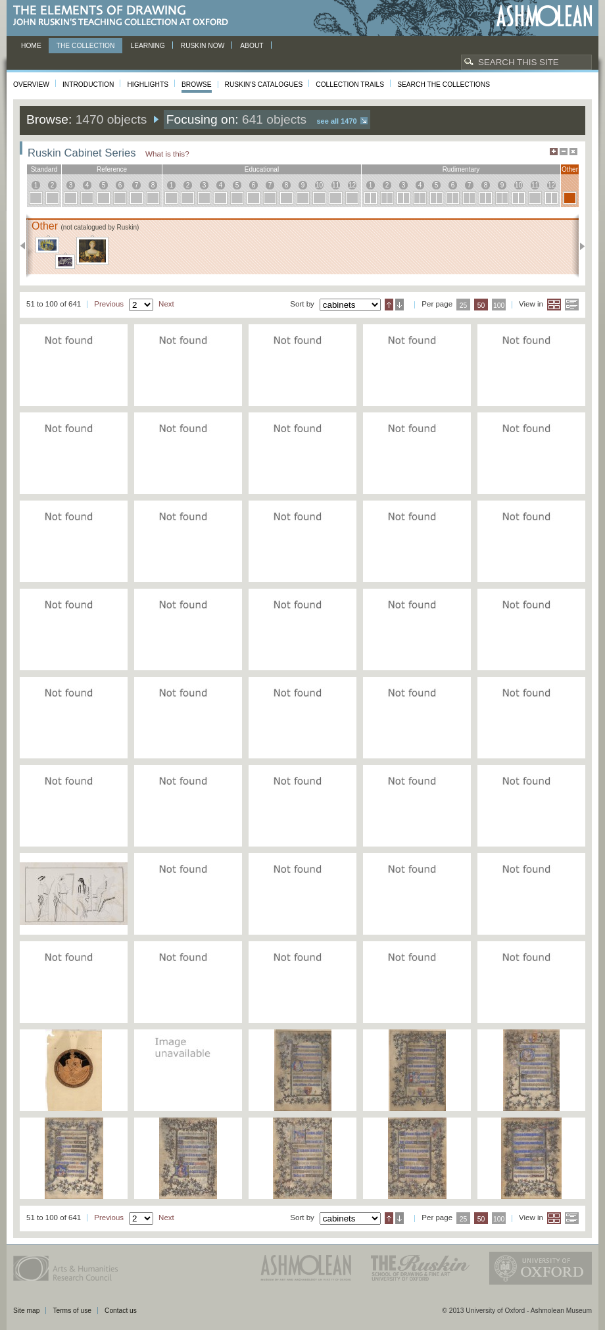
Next (578, 246)
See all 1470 (337, 121)
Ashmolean (544, 16)
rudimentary (461, 169)
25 (464, 305)
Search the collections (443, 84)
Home (31, 45)
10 (319, 185)
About (251, 45)
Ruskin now (203, 45)
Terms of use (72, 1310)
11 (335, 185)
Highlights (147, 84)
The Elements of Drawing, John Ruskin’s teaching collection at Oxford (124, 16)
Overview (31, 84)
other (570, 169)
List (572, 304)
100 (498, 305)
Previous (27, 246)
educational (262, 169)
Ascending (389, 304)
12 (352, 185)
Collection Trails (350, 84)
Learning (147, 45)
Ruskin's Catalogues (264, 84)
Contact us (121, 1310)
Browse (197, 84)
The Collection (86, 45)
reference (112, 169)
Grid (554, 304)
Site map (26, 1310)
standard (44, 169)
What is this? (167, 153)
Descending (399, 304)
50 (481, 305)
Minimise (564, 151)
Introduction (88, 84)
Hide (573, 151)
